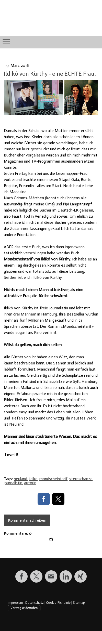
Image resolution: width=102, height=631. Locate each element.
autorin (30, 482)
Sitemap (79, 602)
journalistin (13, 482)
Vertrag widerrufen (24, 608)
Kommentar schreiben (27, 520)
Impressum (15, 602)
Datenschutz (34, 602)
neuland (20, 478)
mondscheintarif (53, 478)
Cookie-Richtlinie (58, 602)
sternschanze (81, 478)
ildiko (33, 478)
